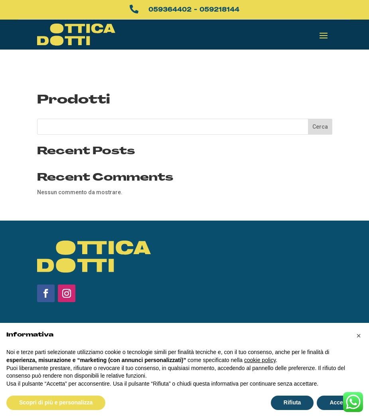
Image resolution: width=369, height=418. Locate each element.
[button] (358, 335)
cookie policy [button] (260, 360)
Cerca (320, 105)
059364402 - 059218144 (193, 9)
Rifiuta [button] (292, 402)
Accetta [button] (340, 402)
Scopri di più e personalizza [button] (56, 402)
